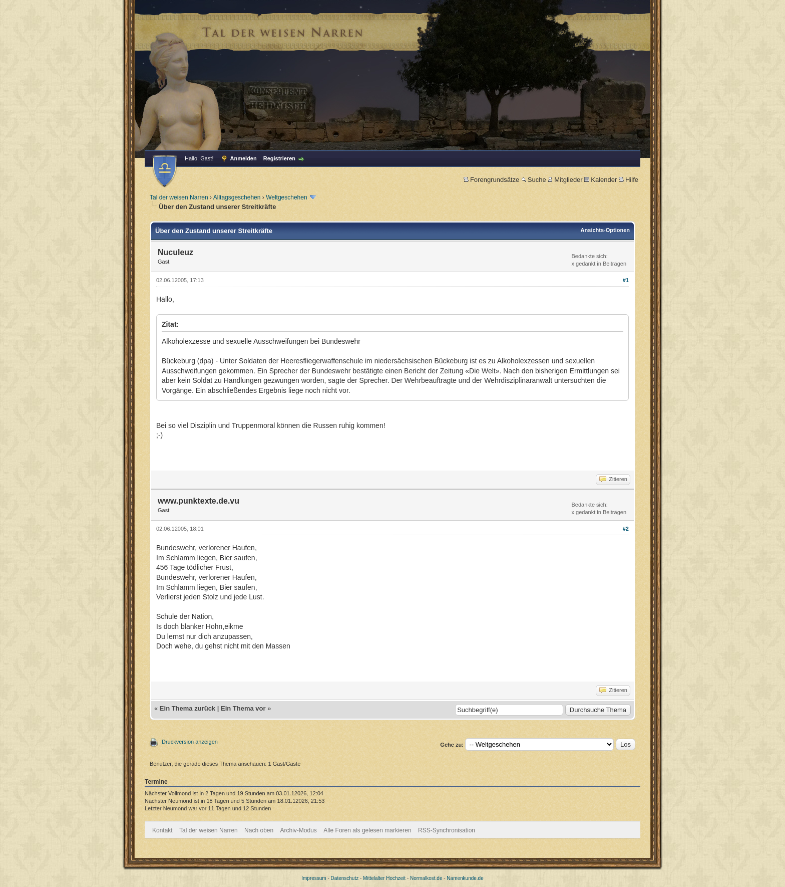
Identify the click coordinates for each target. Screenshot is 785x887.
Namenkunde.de (465, 878)
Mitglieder (565, 179)
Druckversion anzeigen (190, 742)
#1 (626, 280)
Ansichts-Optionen (605, 230)
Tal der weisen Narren (179, 197)
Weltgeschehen (286, 197)
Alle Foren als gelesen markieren (367, 830)
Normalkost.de (426, 878)
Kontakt (162, 830)
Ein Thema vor (243, 708)
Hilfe (628, 179)
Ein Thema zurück (187, 708)
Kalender (600, 179)
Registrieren (279, 158)
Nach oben (258, 830)
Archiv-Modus (298, 830)
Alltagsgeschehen (237, 197)
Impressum (313, 878)
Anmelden (243, 158)
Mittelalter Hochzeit (384, 878)
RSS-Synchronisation (446, 830)
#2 (626, 529)
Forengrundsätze (491, 179)
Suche (533, 179)
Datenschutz (345, 878)
